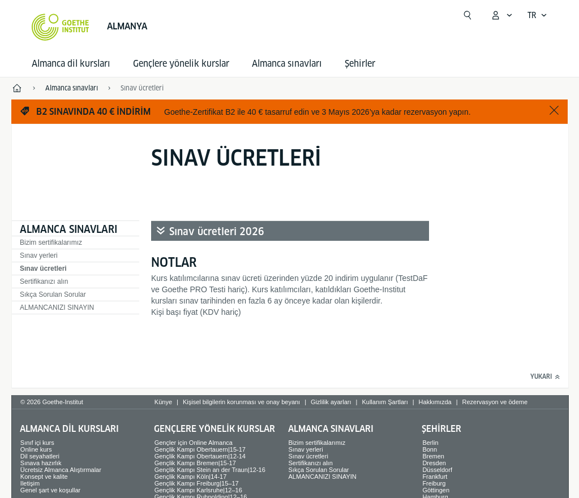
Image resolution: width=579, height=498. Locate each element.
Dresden (434, 463)
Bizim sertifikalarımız (51, 242)
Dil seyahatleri (39, 456)
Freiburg (433, 483)
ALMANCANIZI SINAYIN (57, 307)
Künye (163, 402)
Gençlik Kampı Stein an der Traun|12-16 (210, 469)
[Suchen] (467, 15)
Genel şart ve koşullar (50, 490)
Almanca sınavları (287, 64)
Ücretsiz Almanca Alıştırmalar (60, 469)
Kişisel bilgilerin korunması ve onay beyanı (241, 402)
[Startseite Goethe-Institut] (60, 27)
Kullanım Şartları (385, 402)
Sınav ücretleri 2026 (216, 231)
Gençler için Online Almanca (194, 442)
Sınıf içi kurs (37, 442)
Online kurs (36, 449)
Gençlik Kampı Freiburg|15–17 (197, 483)
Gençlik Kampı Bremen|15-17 (195, 463)
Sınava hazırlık (41, 463)
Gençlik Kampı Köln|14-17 (191, 476)
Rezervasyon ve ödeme (495, 402)
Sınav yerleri (39, 255)
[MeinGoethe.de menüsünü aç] (501, 15)
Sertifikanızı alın (44, 281)
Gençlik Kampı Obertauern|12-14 (200, 456)
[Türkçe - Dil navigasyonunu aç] (537, 15)
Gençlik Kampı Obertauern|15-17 (200, 449)
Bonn (429, 449)
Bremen (433, 456)
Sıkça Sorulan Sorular (53, 294)
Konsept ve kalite (44, 476)
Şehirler (360, 64)
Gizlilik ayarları (331, 402)
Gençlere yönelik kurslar (181, 64)
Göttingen (435, 490)
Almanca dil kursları (71, 64)
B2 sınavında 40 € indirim (93, 111)
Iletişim (30, 483)
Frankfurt (434, 476)
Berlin (430, 442)
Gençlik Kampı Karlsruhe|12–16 (198, 490)
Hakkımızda (435, 402)
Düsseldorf (437, 469)
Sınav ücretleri (43, 268)
